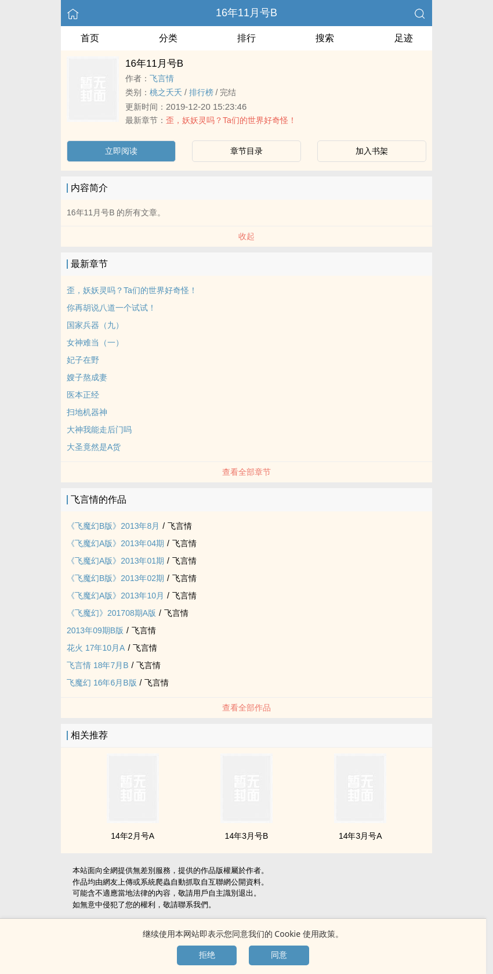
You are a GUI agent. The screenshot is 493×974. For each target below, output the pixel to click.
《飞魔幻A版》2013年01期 (115, 560)
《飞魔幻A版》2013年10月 (115, 595)
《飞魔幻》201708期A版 (111, 613)
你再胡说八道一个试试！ (111, 307)
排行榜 (201, 92)
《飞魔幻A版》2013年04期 (115, 543)
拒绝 (207, 954)
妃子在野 (83, 360)
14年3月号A (360, 835)
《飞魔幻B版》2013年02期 (115, 578)
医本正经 (83, 394)
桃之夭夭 (166, 92)
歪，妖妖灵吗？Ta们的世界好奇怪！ (231, 120)
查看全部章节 (246, 472)
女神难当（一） (95, 342)
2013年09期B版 (95, 630)
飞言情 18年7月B (98, 665)
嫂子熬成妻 (87, 377)
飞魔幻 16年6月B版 (102, 682)
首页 (90, 38)
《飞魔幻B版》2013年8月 (113, 526)
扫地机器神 (87, 412)
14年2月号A (132, 835)
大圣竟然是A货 (94, 447)
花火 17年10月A (96, 647)
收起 (246, 236)
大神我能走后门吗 (99, 429)
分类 (168, 38)
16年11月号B (246, 13)
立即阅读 (121, 151)
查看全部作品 (246, 707)
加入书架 (372, 151)
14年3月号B (247, 835)
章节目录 (246, 151)
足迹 (403, 38)
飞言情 (162, 78)
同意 (279, 954)
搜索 (325, 38)
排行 (246, 38)
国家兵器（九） (95, 325)
